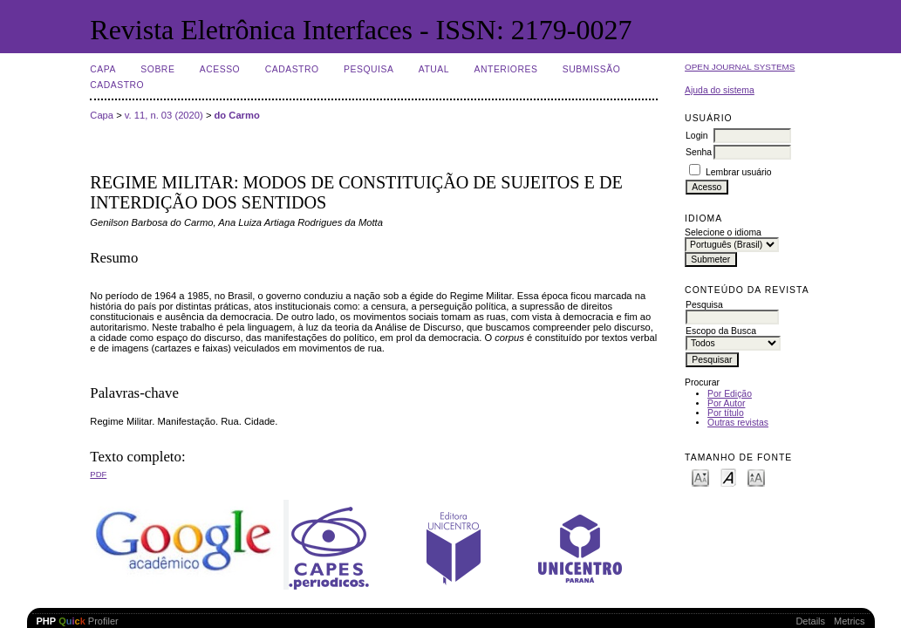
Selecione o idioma (723, 232)
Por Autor (726, 403)
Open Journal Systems (740, 67)
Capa (103, 69)
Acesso (220, 69)
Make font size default (728, 477)
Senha (699, 152)
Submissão (591, 69)
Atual (434, 69)
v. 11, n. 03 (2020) (164, 115)
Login (696, 135)
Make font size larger (756, 477)
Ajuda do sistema (719, 90)
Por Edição (729, 394)
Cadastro (292, 69)
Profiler (78, 621)
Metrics (849, 621)
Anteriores (506, 69)
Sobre (157, 69)
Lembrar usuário (739, 172)
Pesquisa (368, 69)
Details (810, 621)
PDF (98, 474)
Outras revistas (737, 422)
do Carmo (237, 115)
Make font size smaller (700, 477)
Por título (725, 413)
